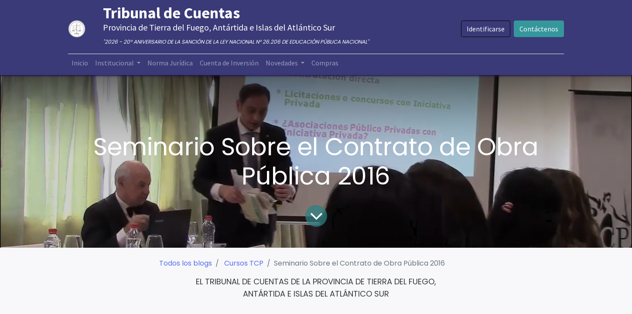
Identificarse (480, 28)
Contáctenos (532, 28)
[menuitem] (86, 63)
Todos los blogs (185, 263)
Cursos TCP (243, 263)
